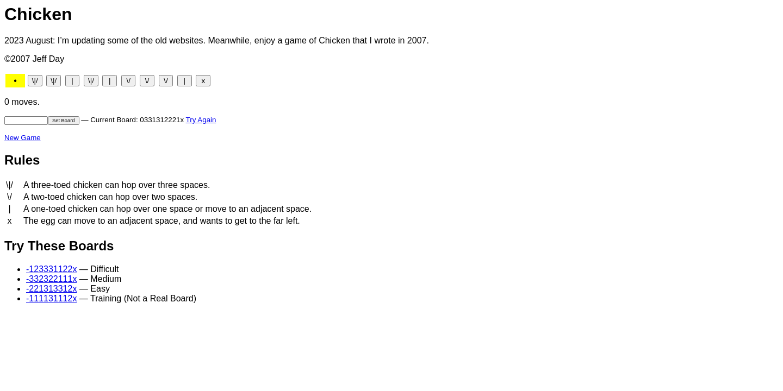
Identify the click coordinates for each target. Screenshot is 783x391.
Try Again (201, 120)
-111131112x (51, 298)
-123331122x (51, 269)
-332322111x (51, 278)
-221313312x (51, 288)
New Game (22, 138)
